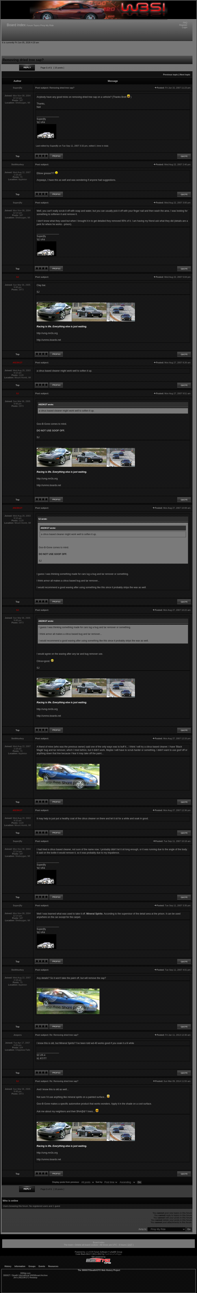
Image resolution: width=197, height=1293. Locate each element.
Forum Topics (33, 25)
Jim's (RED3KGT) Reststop (25, 1277)
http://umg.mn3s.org (47, 333)
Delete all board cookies (86, 1245)
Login (184, 27)
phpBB (89, 1252)
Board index (16, 25)
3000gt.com (25, 1273)
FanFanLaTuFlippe (113, 1254)
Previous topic (170, 74)
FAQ (185, 22)
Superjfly (54, 146)
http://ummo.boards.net (49, 340)
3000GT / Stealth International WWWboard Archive (25, 1275)
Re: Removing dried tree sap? (63, 1035)
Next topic (185, 74)
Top (17, 156)
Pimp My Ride (47, 25)
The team (68, 1245)
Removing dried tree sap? (61, 88)
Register (183, 25)
